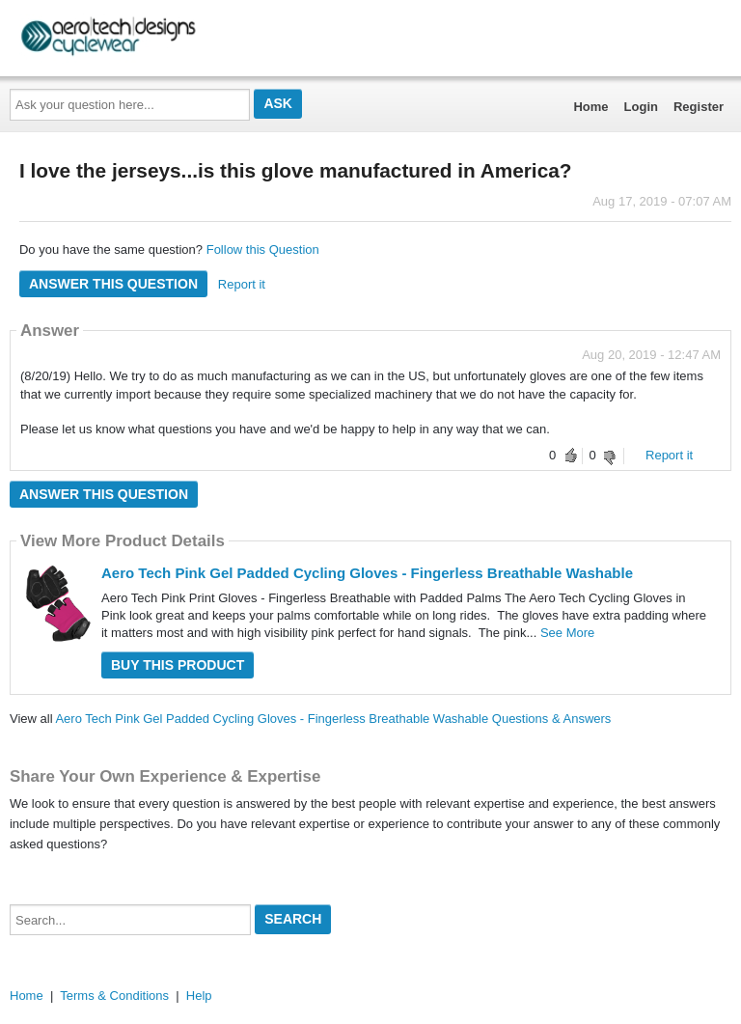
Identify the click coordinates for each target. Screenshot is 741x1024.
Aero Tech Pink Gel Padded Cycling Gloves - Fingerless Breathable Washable (367, 573)
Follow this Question (262, 249)
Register (698, 106)
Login (641, 106)
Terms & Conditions (114, 995)
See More (567, 632)
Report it (241, 284)
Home (590, 106)
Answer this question (113, 283)
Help (199, 995)
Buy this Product (177, 665)
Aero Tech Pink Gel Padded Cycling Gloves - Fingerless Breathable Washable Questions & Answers (333, 718)
